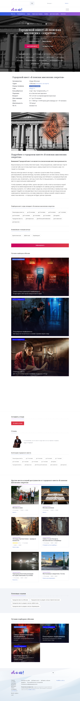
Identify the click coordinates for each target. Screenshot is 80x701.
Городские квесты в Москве (20, 600)
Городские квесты (30, 60)
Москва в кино (18, 508)
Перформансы (21, 14)
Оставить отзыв (48, 46)
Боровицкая (36, 235)
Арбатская (27, 235)
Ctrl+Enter (14, 691)
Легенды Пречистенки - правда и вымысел (24, 539)
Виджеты (23, 682)
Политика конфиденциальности (29, 684)
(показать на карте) (42, 84)
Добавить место (35, 680)
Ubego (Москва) (46, 41)
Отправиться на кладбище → (50, 545)
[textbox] (21, 2)
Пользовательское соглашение (35, 682)
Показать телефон (35, 86)
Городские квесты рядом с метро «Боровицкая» (25, 606)
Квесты (13, 14)
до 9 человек (47, 54)
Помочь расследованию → (49, 578)
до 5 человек (40, 57)
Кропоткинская (16, 235)
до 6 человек (29, 57)
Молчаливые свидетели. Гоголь (54, 574)
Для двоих (19, 60)
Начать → (15, 512)
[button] (67, 113)
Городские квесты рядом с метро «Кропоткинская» (45, 600)
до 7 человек (19, 57)
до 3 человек (60, 57)
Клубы (46, 14)
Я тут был (49, 24)
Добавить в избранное (34, 24)
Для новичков (35, 63)
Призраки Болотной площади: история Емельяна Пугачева (23, 574)
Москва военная (48, 508)
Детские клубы (54, 14)
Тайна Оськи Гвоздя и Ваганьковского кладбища (52, 539)
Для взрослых (43, 60)
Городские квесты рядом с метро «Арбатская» (25, 603)
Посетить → (16, 580)
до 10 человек (37, 54)
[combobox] (21, 3)
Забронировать (32, 46)
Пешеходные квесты (24, 54)
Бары (28, 14)
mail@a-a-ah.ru (31, 689)
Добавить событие (45, 680)
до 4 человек (50, 57)
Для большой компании (57, 60)
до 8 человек (58, 54)
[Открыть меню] (67, 9)
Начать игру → (16, 547)
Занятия (63, 14)
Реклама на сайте (25, 680)
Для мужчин (45, 63)
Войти (66, 3)
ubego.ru (32, 88)
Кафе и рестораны (37, 14)
